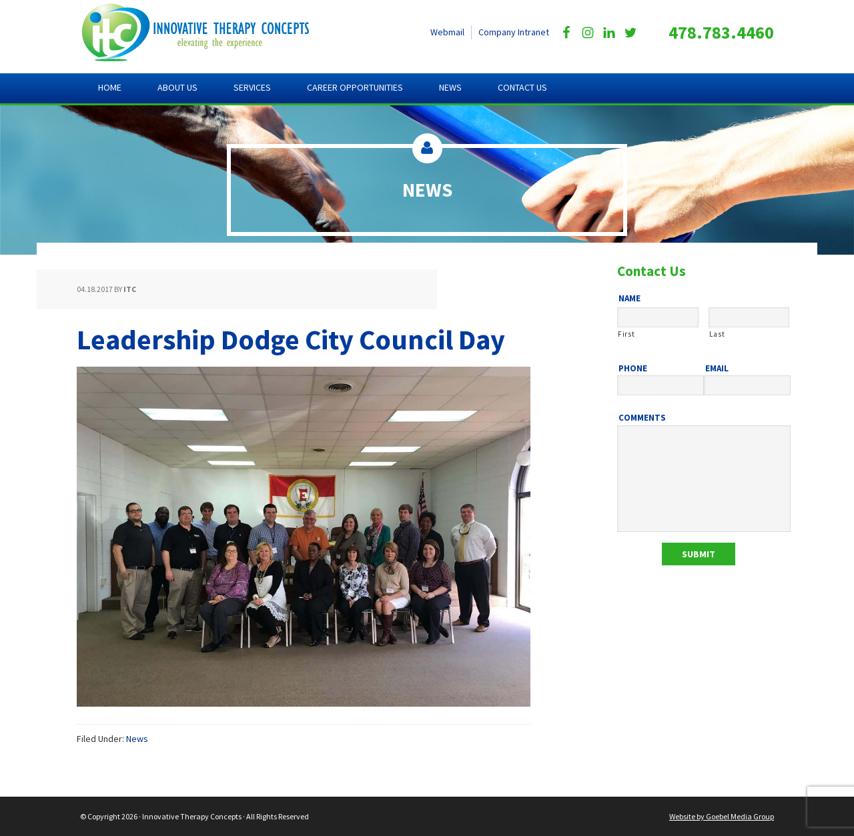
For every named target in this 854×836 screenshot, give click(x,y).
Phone (632, 368)
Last (717, 334)
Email (717, 368)
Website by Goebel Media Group (721, 816)
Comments (642, 418)
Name (629, 298)
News (137, 739)
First (626, 334)
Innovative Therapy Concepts (207, 33)
